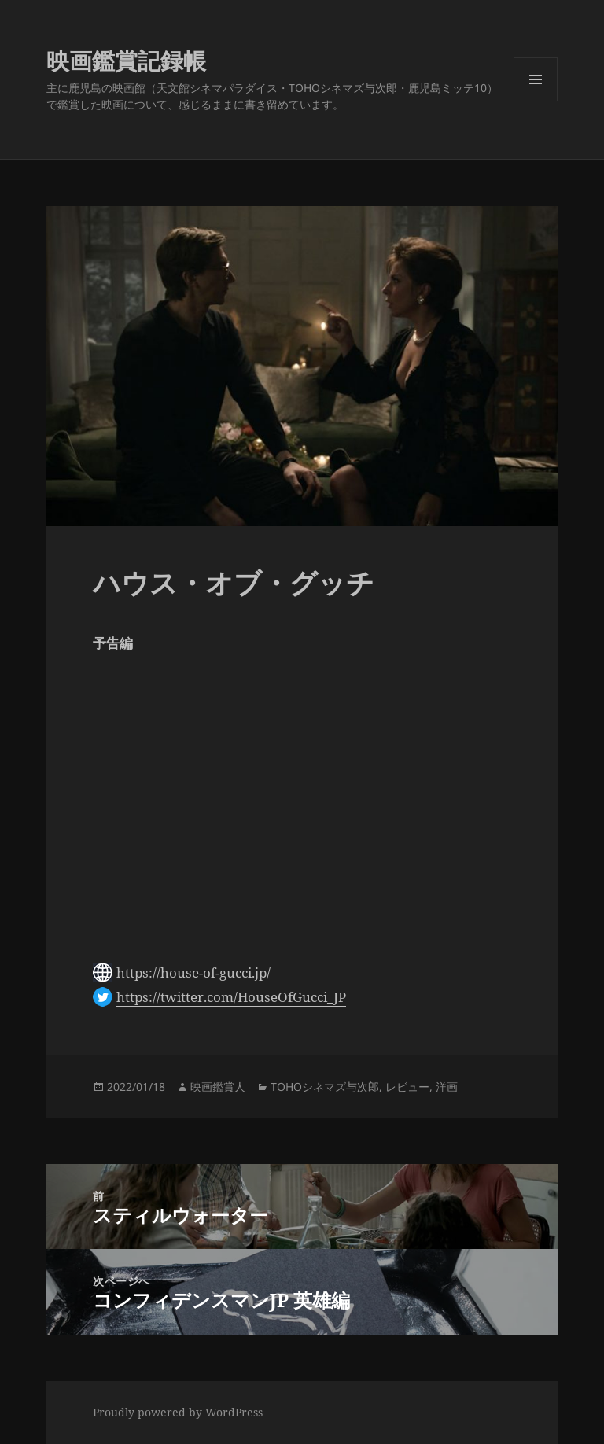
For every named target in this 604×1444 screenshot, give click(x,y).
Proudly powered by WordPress (178, 1412)
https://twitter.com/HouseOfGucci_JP (231, 997)
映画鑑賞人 (217, 1086)
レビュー (407, 1086)
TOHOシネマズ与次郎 (325, 1086)
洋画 (447, 1086)
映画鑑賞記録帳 (126, 60)
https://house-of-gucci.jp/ (193, 972)
